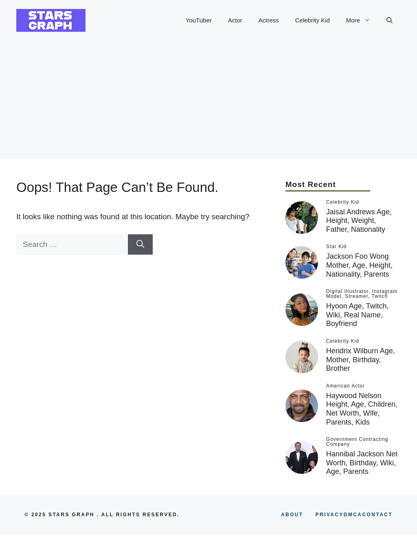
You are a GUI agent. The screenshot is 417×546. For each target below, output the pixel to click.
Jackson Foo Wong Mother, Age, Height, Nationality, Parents (359, 265)
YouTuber (199, 20)
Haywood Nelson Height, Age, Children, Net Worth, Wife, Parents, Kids (361, 409)
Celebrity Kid (312, 20)
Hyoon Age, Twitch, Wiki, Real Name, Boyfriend (357, 315)
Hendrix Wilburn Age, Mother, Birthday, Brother (360, 359)
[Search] (140, 244)
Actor (235, 20)
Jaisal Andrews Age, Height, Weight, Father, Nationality (359, 220)
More (362, 20)
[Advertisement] (208, 102)
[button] (389, 20)
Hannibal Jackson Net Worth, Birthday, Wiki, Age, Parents (361, 463)
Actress (269, 20)
